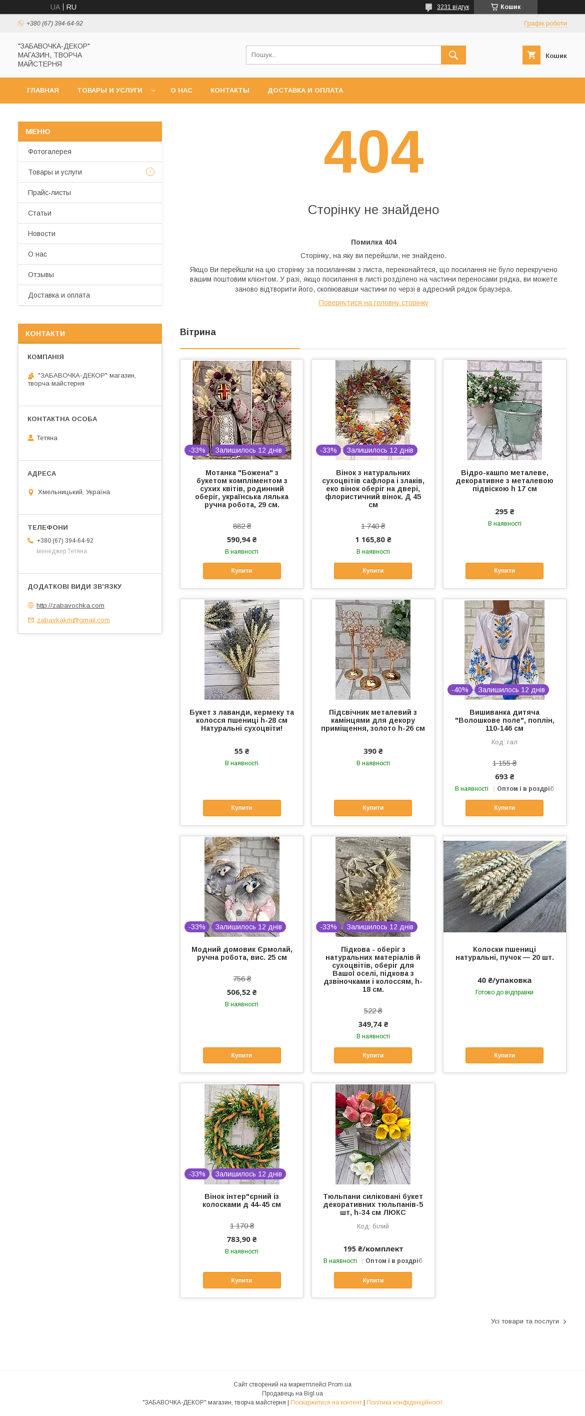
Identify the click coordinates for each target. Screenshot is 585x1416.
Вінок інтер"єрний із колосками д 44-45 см (241, 1200)
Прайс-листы (49, 193)
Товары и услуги (109, 90)
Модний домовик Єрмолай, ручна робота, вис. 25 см (242, 953)
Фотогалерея (50, 152)
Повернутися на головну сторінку (373, 303)
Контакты (230, 90)
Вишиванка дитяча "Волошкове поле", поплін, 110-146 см (504, 720)
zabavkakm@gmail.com (73, 620)
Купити (242, 570)
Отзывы (41, 275)
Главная (43, 90)
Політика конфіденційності (404, 1402)
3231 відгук (453, 7)
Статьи (40, 213)
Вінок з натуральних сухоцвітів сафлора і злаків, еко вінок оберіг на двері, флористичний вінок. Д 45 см (373, 489)
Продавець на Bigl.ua (292, 1393)
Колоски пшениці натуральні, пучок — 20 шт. (505, 953)
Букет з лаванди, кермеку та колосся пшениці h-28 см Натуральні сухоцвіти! (242, 720)
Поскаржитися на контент (326, 1402)
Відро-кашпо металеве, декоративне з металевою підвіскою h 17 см (505, 481)
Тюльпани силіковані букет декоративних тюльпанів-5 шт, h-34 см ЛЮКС (373, 1204)
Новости (42, 234)
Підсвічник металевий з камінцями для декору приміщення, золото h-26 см (373, 720)
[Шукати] (453, 55)
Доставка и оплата (305, 90)
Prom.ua (340, 1384)
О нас (181, 90)
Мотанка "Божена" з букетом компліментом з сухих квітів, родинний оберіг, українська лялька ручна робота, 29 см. (241, 489)
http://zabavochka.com (70, 605)
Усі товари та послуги (525, 1321)
